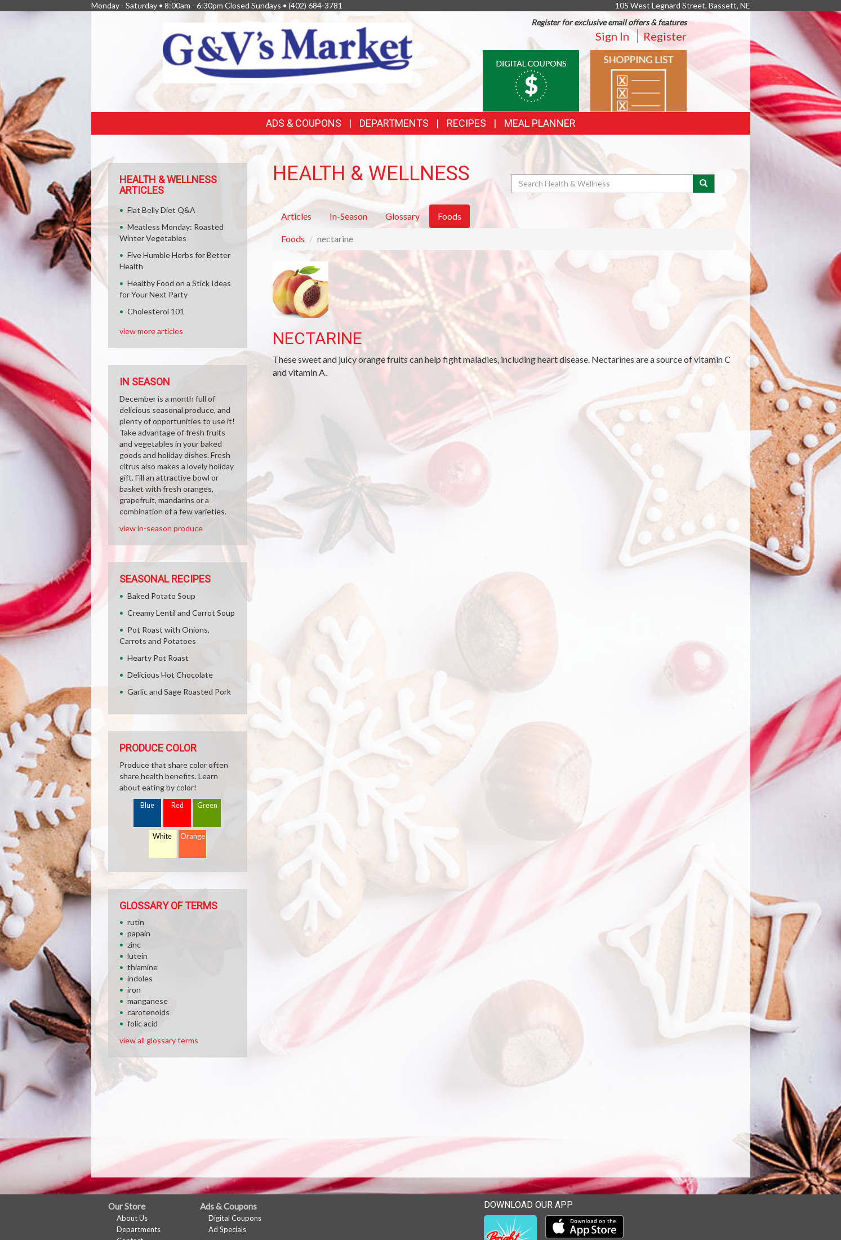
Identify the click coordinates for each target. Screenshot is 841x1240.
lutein (137, 956)
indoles (140, 978)
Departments (139, 1229)
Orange (192, 836)
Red (177, 805)
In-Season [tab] (348, 216)
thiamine (142, 967)
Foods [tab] (449, 216)
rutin (135, 922)
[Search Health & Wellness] (603, 183)
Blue (147, 805)
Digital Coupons (234, 1218)
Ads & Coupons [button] (303, 123)
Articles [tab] (296, 216)
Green (207, 805)
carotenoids (148, 1012)
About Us (132, 1218)
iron (134, 989)
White (162, 836)
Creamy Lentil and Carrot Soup (181, 612)
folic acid (142, 1023)
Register (665, 36)
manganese (147, 1001)
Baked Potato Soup (161, 596)
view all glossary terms (158, 1040)
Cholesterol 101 (155, 311)
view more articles (151, 331)
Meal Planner (540, 123)
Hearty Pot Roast (158, 658)
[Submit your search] (704, 183)
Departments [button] (394, 123)
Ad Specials (227, 1229)
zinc (134, 944)
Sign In (612, 36)
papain (138, 933)
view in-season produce (161, 528)
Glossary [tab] (402, 216)
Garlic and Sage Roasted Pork (179, 691)
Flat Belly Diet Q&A (161, 210)
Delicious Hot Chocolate (170, 674)
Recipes (466, 123)
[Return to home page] (287, 51)
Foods (293, 238)
